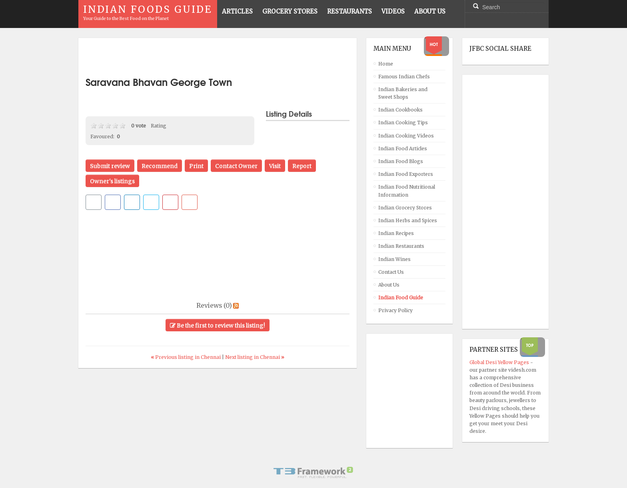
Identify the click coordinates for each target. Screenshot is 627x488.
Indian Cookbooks (400, 110)
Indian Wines (394, 259)
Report (302, 165)
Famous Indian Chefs (404, 77)
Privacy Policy (395, 310)
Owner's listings (112, 181)
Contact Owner (236, 165)
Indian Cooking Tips (403, 122)
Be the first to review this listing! (217, 325)
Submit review (110, 165)
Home (385, 64)
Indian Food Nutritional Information (406, 190)
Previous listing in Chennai (186, 357)
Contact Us (391, 272)
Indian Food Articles (402, 148)
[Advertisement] (217, 57)
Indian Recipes (396, 233)
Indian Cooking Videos (406, 136)
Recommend (160, 165)
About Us (388, 285)
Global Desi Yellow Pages (499, 362)
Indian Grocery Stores (405, 208)
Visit (275, 165)
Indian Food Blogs (400, 161)
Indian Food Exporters (405, 174)
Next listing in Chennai (254, 357)
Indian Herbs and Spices (407, 220)
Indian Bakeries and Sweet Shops (402, 93)
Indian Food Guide (400, 298)
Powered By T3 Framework (313, 472)
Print (196, 165)
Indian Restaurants (401, 246)
